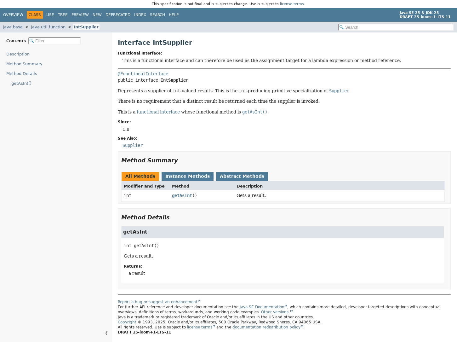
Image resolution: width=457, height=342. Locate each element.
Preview (80, 15)
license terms (292, 4)
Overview (13, 15)
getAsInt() (21, 83)
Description (18, 54)
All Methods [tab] (140, 176)
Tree (63, 15)
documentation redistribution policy (266, 327)
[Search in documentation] (396, 27)
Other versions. (275, 312)
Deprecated (118, 15)
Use (50, 15)
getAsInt (182, 195)
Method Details (21, 73)
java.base (13, 27)
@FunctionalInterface (143, 73)
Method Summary (24, 63)
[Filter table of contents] (54, 40)
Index (140, 15)
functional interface (158, 111)
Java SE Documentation (262, 307)
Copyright (127, 322)
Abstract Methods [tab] (242, 176)
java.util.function (48, 27)
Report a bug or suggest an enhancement (157, 302)
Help (174, 15)
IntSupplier (86, 27)
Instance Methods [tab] (187, 176)
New (97, 15)
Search (157, 15)
